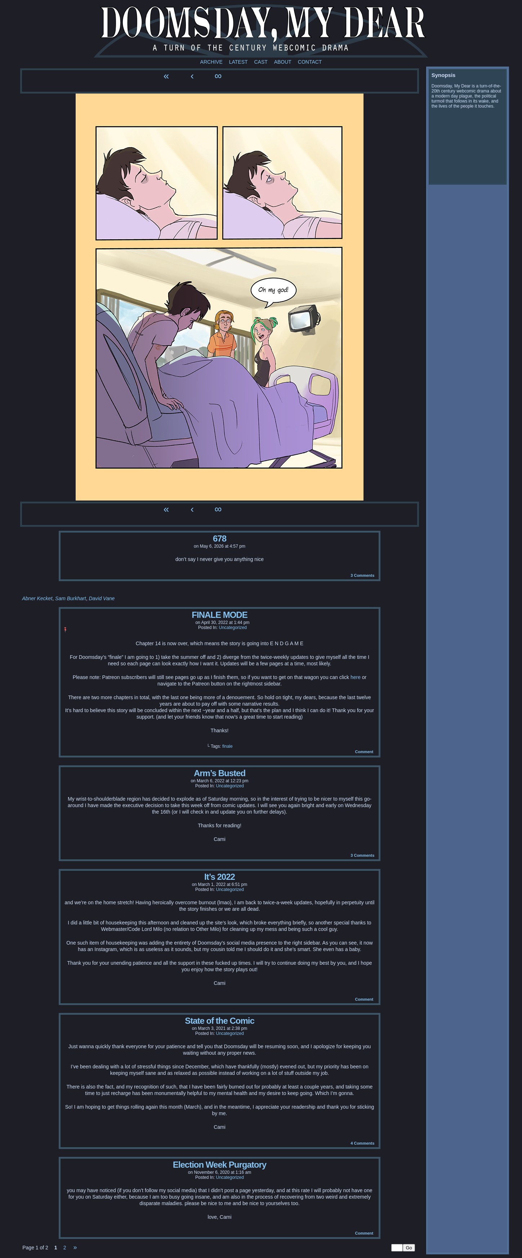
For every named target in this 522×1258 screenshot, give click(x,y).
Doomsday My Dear (261, 31)
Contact (310, 62)
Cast (260, 62)
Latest (238, 62)
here (356, 677)
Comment (364, 752)
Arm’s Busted (219, 773)
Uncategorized (232, 627)
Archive (211, 62)
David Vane (102, 598)
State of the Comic (219, 1021)
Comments (362, 575)
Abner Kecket (37, 598)
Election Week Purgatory (219, 1164)
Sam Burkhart (70, 598)
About (282, 62)
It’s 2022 (219, 877)
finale (227, 746)
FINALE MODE (219, 615)
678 (219, 538)
